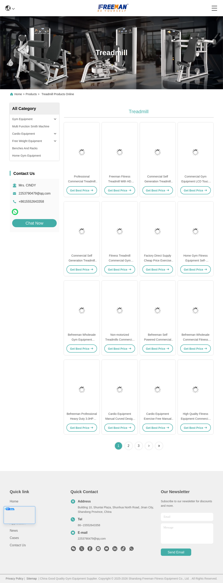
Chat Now (34, 223)
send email (176, 552)
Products (31, 94)
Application (18, 523)
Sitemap (32, 578)
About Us (16, 508)
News (14, 530)
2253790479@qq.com (35, 193)
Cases (14, 538)
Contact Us (18, 545)
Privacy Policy (14, 578)
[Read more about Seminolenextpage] (149, 446)
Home (18, 94)
